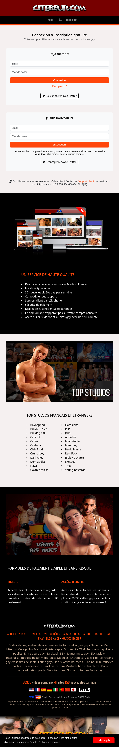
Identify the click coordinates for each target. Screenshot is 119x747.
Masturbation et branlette (82, 666)
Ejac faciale (97, 653)
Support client (86, 181)
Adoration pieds (34, 670)
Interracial (12, 658)
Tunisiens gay (95, 649)
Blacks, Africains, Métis (68, 662)
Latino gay (45, 662)
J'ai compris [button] (103, 740)
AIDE (56, 638)
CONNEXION (67, 20)
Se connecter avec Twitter (59, 96)
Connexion (59, 80)
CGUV (52, 701)
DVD (45, 634)
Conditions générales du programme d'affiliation (66, 704)
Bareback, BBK (55, 653)
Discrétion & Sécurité (100, 704)
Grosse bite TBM (74, 649)
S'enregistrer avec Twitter (59, 162)
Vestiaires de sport (24, 662)
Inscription (59, 144)
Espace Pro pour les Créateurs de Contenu (28, 701)
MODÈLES (55, 634)
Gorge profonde (77, 670)
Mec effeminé (48, 645)
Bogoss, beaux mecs (34, 658)
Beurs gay (96, 670)
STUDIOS (74, 634)
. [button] (89, 740)
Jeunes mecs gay (78, 653)
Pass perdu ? (59, 86)
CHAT (41, 638)
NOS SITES (24, 634)
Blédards (96, 645)
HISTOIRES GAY (102, 634)
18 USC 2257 (92, 701)
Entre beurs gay (34, 653)
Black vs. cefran (54, 666)
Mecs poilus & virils (30, 649)
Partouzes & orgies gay (74, 645)
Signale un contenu (59, 707)
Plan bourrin (93, 662)
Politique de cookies (32, 704)
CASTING (86, 634)
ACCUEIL (12, 634)
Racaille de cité (32, 666)
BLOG (49, 638)
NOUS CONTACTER (71, 638)
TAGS (65, 634)
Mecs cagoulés (58, 658)
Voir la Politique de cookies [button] (45, 742)
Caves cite (91, 658)
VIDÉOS (36, 634)
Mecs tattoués (56, 670)
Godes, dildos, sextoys (23, 645)
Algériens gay (53, 649)
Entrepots (76, 658)
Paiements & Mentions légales (70, 701)
